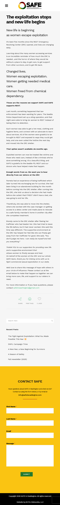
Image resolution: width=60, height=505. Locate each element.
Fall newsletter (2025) (17, 359)
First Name (11, 406)
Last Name (11, 419)
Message (10, 443)
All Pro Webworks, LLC (35, 502)
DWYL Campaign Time (18, 344)
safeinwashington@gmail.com (26, 288)
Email (9, 431)
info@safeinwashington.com (30, 395)
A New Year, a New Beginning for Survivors (26, 349)
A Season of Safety (16, 354)
